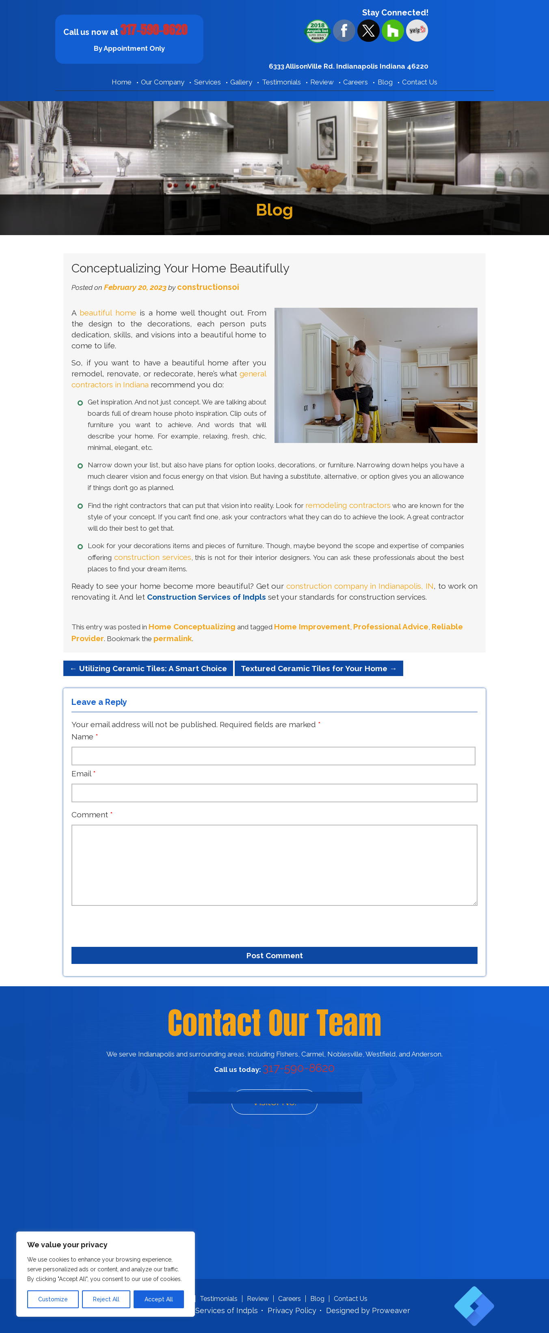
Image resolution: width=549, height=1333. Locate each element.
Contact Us (419, 82)
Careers (355, 82)
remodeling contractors (347, 505)
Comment (92, 814)
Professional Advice (390, 626)
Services (207, 82)
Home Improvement (312, 626)
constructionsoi (208, 287)
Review (322, 82)
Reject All (106, 1299)
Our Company (162, 82)
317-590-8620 (153, 30)
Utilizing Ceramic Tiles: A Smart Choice (148, 668)
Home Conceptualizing (192, 626)
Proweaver (391, 1310)
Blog (385, 82)
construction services (152, 557)
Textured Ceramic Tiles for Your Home (319, 668)
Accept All (159, 1299)
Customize (53, 1299)
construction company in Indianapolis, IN (360, 585)
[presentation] (117, 923)
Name (84, 736)
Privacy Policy (292, 1310)
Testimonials (281, 82)
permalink (172, 638)
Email (83, 773)
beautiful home (108, 312)
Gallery (241, 82)
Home (122, 82)
